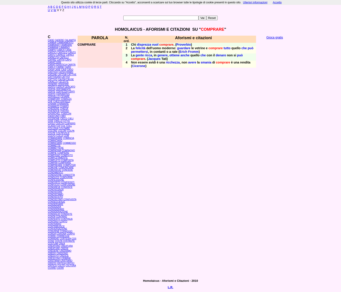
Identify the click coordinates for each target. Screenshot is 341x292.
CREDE (64, 248)
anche (184, 55)
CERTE (52, 91)
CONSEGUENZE (56, 202)
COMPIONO (54, 155)
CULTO (61, 265)
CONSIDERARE (56, 209)
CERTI (71, 91)
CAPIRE (52, 60)
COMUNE (53, 167)
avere (192, 62)
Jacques (154, 59)
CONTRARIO (54, 224)
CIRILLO (58, 121)
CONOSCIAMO (55, 194)
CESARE (64, 96)
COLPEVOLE (63, 133)
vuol (155, 44)
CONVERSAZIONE (57, 229)
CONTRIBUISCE (56, 226)
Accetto (277, 2)
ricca (148, 55)
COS (73, 238)
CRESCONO (54, 258)
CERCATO (69, 87)
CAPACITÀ (53, 57)
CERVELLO (54, 96)
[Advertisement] (275, 109)
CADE (51, 40)
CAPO (68, 60)
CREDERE (53, 251)
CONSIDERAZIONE (58, 211)
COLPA (70, 131)
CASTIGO (53, 72)
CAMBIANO (54, 45)
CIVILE (51, 123)
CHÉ (50, 101)
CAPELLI (64, 57)
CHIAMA (52, 104)
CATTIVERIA (54, 77)
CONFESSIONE (56, 180)
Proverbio (183, 44)
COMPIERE (63, 153)
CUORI (60, 268)
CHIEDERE (54, 109)
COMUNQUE (54, 170)
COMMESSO (69, 143)
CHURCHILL (54, 113)
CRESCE (64, 256)
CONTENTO (54, 219)
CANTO (72, 52)
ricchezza (173, 62)
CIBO (63, 116)
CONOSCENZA (56, 189)
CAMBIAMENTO (65, 42)
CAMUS (61, 50)
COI (58, 126)
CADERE (59, 40)
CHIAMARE (63, 104)
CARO (68, 67)
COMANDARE (55, 138)
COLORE (52, 131)
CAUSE (70, 79)
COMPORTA (67, 160)
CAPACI (70, 55)
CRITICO (52, 265)
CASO (70, 69)
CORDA (52, 234)
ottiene (174, 55)
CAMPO (52, 50)
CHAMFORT (54, 99)
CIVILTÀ (60, 123)
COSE (51, 241)
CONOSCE (67, 187)
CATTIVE (71, 74)
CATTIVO (53, 79)
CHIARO (64, 106)
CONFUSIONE (67, 185)
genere (162, 55)
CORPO (71, 234)
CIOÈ (50, 121)
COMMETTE (54, 145)
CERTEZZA (62, 91)
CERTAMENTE (63, 89)
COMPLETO (54, 160)
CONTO (63, 221)
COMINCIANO (55, 140)
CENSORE (63, 84)
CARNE (60, 67)
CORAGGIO (66, 231)
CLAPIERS (69, 123)
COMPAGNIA (54, 150)
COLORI (62, 131)
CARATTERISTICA (57, 64)
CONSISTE (66, 214)
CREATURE (54, 248)
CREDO (52, 253)
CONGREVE (54, 187)
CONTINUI (53, 221)
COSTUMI (53, 243)
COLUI (59, 136)
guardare (183, 48)
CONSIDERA (54, 207)
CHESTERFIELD (61, 101)
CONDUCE (53, 177)
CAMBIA (52, 42)
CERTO (52, 94)
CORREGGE (62, 236)
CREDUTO (53, 256)
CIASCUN (66, 113)
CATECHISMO (65, 72)
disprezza (144, 44)
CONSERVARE (55, 204)
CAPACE (60, 55)
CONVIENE (54, 231)
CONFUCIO (54, 185)
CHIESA (64, 109)
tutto (226, 48)
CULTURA (71, 265)
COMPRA (53, 162)
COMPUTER (69, 165)
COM (66, 136)
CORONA (61, 234)
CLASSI (52, 126)
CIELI (71, 118)
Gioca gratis (274, 37)
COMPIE (52, 153)
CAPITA (61, 60)
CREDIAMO (65, 251)
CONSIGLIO (54, 214)
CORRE (52, 236)
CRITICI (70, 263)
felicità (140, 48)
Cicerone (138, 66)
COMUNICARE (66, 167)
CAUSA (62, 79)
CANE (68, 50)
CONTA (52, 216)
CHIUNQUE (54, 111)
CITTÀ (66, 121)
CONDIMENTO (55, 172)
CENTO (52, 87)
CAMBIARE (66, 45)
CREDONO (62, 253)
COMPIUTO (67, 155)
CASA (51, 69)
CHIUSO (64, 111)
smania (206, 62)
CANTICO (62, 52)
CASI (63, 69)
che (244, 48)
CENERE (52, 84)
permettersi (139, 51)
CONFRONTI (67, 182)
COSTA (58, 241)
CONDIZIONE (55, 175)
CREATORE (54, 246)
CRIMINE (66, 258)
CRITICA (61, 263)
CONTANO (61, 216)
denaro (221, 55)
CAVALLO (53, 82)
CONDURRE (66, 177)
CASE (57, 69)
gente (140, 55)
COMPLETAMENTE (58, 158)
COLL (69, 126)
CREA (62, 243)
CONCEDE (67, 170)
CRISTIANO (66, 260)
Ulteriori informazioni (255, 2)
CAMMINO (64, 47)
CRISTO (52, 263)
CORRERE (53, 238)
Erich (183, 51)
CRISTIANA (54, 260)
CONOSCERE (55, 192)
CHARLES (66, 99)
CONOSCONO (55, 199)
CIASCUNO (54, 116)
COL (63, 126)
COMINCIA (68, 138)
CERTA (51, 89)
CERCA (60, 87)
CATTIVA (62, 74)
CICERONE (54, 118)
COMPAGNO (68, 150)
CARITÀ (71, 64)
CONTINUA (66, 219)
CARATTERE (54, 62)
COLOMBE (64, 128)
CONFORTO (54, 182)
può (251, 48)
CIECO (63, 118)
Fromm (193, 51)
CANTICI (52, 52)
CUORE (52, 268)
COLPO (52, 136)
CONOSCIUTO (55, 197)
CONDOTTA (68, 175)
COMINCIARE (55, 143)
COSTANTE (69, 241)
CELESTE (63, 82)
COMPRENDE (55, 165)
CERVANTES (63, 94)
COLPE (52, 133)
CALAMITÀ (70, 40)
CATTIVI (65, 77)
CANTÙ (52, 55)
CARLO (52, 67)
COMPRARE (64, 162)
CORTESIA (65, 238)
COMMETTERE (56, 148)
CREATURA (67, 246)
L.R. (170, 287)
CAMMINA (53, 47)
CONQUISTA (69, 199)
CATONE (52, 74)
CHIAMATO (54, 106)
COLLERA (53, 128)
